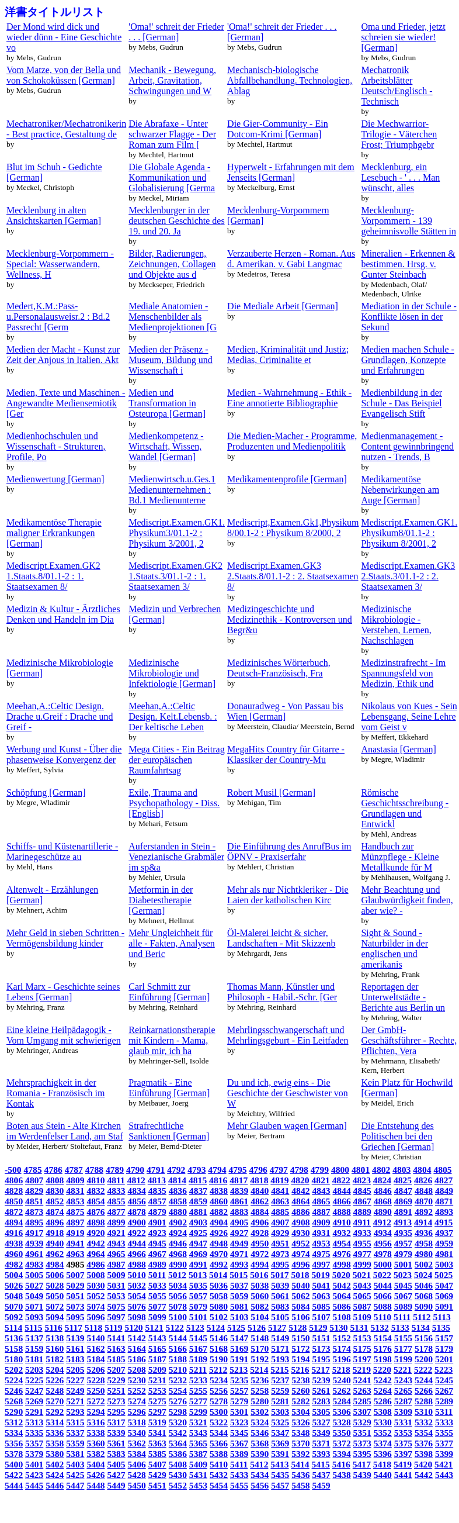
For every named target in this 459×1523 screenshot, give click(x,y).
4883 (239, 1212)
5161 (75, 1348)
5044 (383, 1285)
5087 (362, 1306)
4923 (157, 1233)
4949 (239, 1243)
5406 (137, 1464)
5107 (321, 1317)
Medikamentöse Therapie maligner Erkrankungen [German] (54, 532)
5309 (403, 1412)
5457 (280, 1485)
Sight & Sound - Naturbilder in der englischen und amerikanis (394, 948)
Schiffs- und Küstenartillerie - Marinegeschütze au (62, 851)
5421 (443, 1464)
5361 (116, 1443)
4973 (280, 1254)
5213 (239, 1370)
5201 (444, 1359)
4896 (55, 1222)
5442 (424, 1475)
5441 (403, 1475)
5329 (362, 1422)
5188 (178, 1359)
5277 (198, 1401)
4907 (280, 1222)
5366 (219, 1443)
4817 (239, 1180)
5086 (342, 1306)
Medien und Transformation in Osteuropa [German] (167, 403)
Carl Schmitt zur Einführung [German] (169, 992)
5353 (403, 1433)
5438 (342, 1475)
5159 (34, 1348)
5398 (424, 1454)
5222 (423, 1370)
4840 (260, 1191)
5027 (34, 1285)
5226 (55, 1380)
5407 (157, 1464)
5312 (14, 1422)
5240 (342, 1380)
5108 (342, 1317)
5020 (341, 1275)
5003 (444, 1264)
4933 (362, 1233)
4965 (116, 1254)
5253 (157, 1391)
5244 (424, 1380)
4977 (362, 1254)
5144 (178, 1338)
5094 (55, 1317)
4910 (342, 1222)
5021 (362, 1275)
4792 (176, 1170)
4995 (280, 1264)
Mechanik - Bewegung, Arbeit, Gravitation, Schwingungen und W (172, 80)
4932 (342, 1233)
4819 (279, 1180)
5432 (219, 1475)
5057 (198, 1296)
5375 (403, 1443)
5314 (55, 1422)
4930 (300, 1233)
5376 (424, 1443)
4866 (342, 1201)
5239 (321, 1380)
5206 (95, 1370)
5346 (260, 1433)
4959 (444, 1243)
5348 (300, 1433)
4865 (321, 1201)
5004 (14, 1275)
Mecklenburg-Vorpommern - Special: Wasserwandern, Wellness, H (60, 263)
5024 (423, 1275)
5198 (383, 1359)
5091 (444, 1306)
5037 (239, 1285)
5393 (321, 1454)
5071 (34, 1306)
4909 (321, 1222)
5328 (342, 1422)
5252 (137, 1391)
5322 (219, 1422)
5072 (55, 1306)
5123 (195, 1327)
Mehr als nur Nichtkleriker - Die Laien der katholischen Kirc (287, 895)
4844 (342, 1191)
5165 (157, 1348)
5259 (280, 1391)
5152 (342, 1338)
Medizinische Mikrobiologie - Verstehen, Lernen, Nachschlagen (396, 624)
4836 (178, 1191)
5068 (424, 1296)
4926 (219, 1233)
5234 (219, 1380)
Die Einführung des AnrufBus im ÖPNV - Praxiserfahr (289, 851)
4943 (116, 1243)
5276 (178, 1401)
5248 (55, 1391)
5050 (55, 1296)
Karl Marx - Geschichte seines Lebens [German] (63, 992)
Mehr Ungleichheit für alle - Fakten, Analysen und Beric (171, 943)
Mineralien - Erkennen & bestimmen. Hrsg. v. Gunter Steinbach (408, 263)
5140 (95, 1338)
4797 (279, 1170)
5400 (14, 1464)
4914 (423, 1222)
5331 (403, 1422)
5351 (362, 1433)
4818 (259, 1180)
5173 (321, 1348)
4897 (75, 1222)
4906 (260, 1222)
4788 (94, 1170)
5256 (219, 1391)
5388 (219, 1454)
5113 (442, 1317)
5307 (362, 1412)
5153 (362, 1338)
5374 (383, 1443)
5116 (53, 1327)
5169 (239, 1348)
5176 (383, 1348)
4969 (198, 1254)
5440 (383, 1475)
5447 (75, 1485)
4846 (383, 1191)
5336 (55, 1433)
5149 (280, 1338)
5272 (95, 1401)
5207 (116, 1370)
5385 (157, 1454)
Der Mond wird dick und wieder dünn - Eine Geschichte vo (63, 37)
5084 (300, 1306)
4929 (280, 1233)
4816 (218, 1180)
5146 (219, 1338)
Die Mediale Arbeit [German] (282, 306)
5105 (280, 1317)
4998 (341, 1264)
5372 (342, 1443)
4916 (14, 1233)
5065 (362, 1296)
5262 (342, 1391)
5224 (14, 1380)
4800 (340, 1170)
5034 (178, 1285)
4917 (34, 1233)
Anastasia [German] (398, 749)
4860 (219, 1201)
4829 (34, 1191)
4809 (75, 1180)
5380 (55, 1454)
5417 (362, 1464)
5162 (95, 1348)
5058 (219, 1296)
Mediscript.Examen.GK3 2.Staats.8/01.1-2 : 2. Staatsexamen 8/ (292, 576)
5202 (14, 1370)
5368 (260, 1443)
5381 (75, 1454)
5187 (157, 1359)
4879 (157, 1212)
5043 (362, 1285)
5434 (260, 1475)
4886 (300, 1212)
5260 (300, 1391)
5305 (321, 1412)
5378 (14, 1454)
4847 (403, 1191)
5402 (55, 1464)
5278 (219, 1401)
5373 (362, 1443)
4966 (137, 1254)
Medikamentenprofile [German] (287, 479)
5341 (157, 1433)
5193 (280, 1359)
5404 (95, 1464)
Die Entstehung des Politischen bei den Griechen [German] (397, 1136)
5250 (95, 1391)
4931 (321, 1233)
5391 (280, 1454)
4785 (33, 1170)
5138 (55, 1338)
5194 (300, 1359)
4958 (424, 1243)
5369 (280, 1443)
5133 (400, 1327)
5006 (55, 1275)
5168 (219, 1348)
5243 (403, 1380)
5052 (95, 1296)
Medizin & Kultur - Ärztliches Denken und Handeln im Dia (63, 614)
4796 (258, 1170)
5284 (342, 1401)
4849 (444, 1191)
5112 (421, 1317)
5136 (14, 1338)
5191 (239, 1359)
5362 (137, 1443)
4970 (219, 1254)
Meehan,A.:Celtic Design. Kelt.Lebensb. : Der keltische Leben (172, 716)
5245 (444, 1380)
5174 (342, 1348)
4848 (424, 1191)
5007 (75, 1275)
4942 (95, 1243)
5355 (444, 1433)
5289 (444, 1401)
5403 (75, 1464)
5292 (55, 1412)
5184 (95, 1359)
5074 (95, 1306)
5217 (321, 1370)
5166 (178, 1348)
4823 (362, 1180)
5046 (424, 1285)
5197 (362, 1359)
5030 (95, 1285)
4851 (34, 1201)
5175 (362, 1348)
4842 (300, 1191)
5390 (260, 1454)
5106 (300, 1317)
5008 (95, 1275)
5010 (137, 1275)
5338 (95, 1433)
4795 (237, 1170)
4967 (157, 1254)
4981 (444, 1254)
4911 (362, 1222)
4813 (157, 1180)
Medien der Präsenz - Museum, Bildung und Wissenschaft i (170, 359)
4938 (14, 1243)
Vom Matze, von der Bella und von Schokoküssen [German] (63, 75)
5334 (14, 1433)
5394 (342, 1454)
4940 (55, 1243)
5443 (444, 1475)
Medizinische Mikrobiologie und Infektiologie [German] (171, 673)
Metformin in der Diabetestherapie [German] (160, 900)
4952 (300, 1243)
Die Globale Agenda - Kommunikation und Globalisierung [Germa (171, 177)
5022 (382, 1275)
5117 (73, 1327)
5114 (13, 1327)
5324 (260, 1422)
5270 (55, 1401)
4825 (403, 1180)
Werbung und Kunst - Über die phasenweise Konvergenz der (63, 754)
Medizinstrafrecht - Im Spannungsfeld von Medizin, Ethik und (403, 673)
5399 (444, 1454)
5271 (75, 1401)
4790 (135, 1170)
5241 (362, 1380)
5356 (14, 1443)
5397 (403, 1454)
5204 (55, 1370)
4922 (137, 1233)
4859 (198, 1201)
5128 (297, 1327)
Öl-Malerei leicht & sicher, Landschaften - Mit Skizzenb (281, 938)
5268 (14, 1401)
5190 (219, 1359)
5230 (137, 1380)
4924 (178, 1233)
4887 (321, 1212)
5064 (342, 1296)
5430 (178, 1475)
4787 (74, 1170)
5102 (219, 1317)
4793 (196, 1170)
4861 (239, 1201)
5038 (260, 1285)
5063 (321, 1296)
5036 (219, 1285)
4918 (55, 1233)
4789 (115, 1170)
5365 (198, 1443)
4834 (137, 1191)
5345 (239, 1433)
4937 (444, 1233)
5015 (239, 1275)
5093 (34, 1317)
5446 (55, 1485)
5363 (157, 1443)
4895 (34, 1222)
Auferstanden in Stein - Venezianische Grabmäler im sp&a (176, 856)
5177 (403, 1348)
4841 (280, 1191)
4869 (403, 1201)
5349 (321, 1433)
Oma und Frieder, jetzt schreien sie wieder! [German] (403, 37)
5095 (75, 1317)
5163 (116, 1348)
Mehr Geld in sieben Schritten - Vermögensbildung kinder (65, 938)
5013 (198, 1275)
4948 (219, 1243)
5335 (34, 1433)
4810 (95, 1180)
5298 (178, 1412)
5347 (280, 1433)
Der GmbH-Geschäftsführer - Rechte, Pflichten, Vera (409, 1040)
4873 (34, 1212)
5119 (113, 1327)
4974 (300, 1254)
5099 (157, 1317)
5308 (383, 1412)
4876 (95, 1212)
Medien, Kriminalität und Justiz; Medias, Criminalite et (288, 354)
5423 (34, 1475)
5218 (341, 1370)
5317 (116, 1422)
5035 (198, 1285)
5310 (424, 1412)
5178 (424, 1348)
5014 (218, 1275)
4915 (443, 1222)
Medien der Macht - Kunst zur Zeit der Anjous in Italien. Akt (63, 354)
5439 (362, 1475)
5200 (424, 1359)
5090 (424, 1306)
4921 (116, 1233)
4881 (198, 1212)
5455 (239, 1485)
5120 (133, 1327)
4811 (115, 1180)
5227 (75, 1380)
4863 (280, 1201)
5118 (93, 1327)
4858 (178, 1201)
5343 (198, 1433)
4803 (401, 1170)
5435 (280, 1475)
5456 (260, 1485)
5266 (424, 1391)
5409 (198, 1464)
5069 (444, 1296)
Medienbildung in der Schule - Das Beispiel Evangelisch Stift (401, 403)
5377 (444, 1443)
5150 (300, 1338)
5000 (383, 1264)
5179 (444, 1348)
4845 (362, 1191)
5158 (14, 1348)
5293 (75, 1412)
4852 (55, 1201)
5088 (383, 1306)
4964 (95, 1254)
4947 (198, 1243)
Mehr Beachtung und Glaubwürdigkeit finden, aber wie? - (407, 900)
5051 (75, 1296)
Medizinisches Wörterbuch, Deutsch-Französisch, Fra (279, 668)
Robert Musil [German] (271, 792)
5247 (34, 1391)
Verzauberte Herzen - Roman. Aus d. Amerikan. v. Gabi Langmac (291, 258)
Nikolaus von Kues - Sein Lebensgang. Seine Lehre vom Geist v (409, 716)
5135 (441, 1327)
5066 (383, 1296)
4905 (239, 1222)
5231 (157, 1380)
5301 (239, 1412)
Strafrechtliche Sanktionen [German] (168, 1131)
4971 (239, 1254)
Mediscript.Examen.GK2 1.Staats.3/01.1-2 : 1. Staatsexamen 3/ (175, 576)
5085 (321, 1306)
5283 (321, 1401)
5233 (198, 1380)
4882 (219, 1212)
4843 (321, 1191)
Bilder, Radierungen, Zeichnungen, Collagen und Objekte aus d (171, 263)
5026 (14, 1285)
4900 (137, 1222)
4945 (157, 1243)
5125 (236, 1327)
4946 (178, 1243)
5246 (14, 1391)
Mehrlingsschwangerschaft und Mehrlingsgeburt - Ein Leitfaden (288, 1035)
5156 (424, 1338)
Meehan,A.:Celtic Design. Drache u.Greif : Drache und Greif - (59, 716)
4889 (362, 1212)
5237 (280, 1380)
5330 (383, 1422)
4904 (219, 1222)
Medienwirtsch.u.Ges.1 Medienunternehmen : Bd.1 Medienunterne (171, 489)
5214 (259, 1370)
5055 (157, 1296)
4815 (198, 1180)
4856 (137, 1201)
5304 (300, 1412)
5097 (116, 1317)
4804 (422, 1170)
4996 (300, 1264)
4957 (403, 1243)
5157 (444, 1338)
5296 (137, 1412)
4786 (53, 1170)
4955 (362, 1243)
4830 (55, 1191)
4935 (403, 1233)
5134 (421, 1327)
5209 (157, 1370)
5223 (443, 1370)
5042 (342, 1285)
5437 (321, 1475)
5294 (95, 1412)
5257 (239, 1391)
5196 (342, 1359)
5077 (157, 1306)
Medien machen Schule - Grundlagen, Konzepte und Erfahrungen (407, 359)
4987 (116, 1264)
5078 (178, 1306)
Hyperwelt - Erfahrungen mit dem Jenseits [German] (290, 172)
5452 (178, 1485)
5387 (198, 1454)
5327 (321, 1422)
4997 (321, 1264)
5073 (75, 1306)
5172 (300, 1348)
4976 (342, 1254)
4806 (14, 1180)
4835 (157, 1191)
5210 (178, 1370)
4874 (55, 1212)
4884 (260, 1212)
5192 (260, 1359)
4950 (260, 1243)
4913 (403, 1222)
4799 (320, 1170)
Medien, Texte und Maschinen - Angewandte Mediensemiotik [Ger (65, 403)
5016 (259, 1275)
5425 (75, 1475)
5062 (300, 1296)
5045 (403, 1285)
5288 (424, 1401)
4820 (300, 1180)
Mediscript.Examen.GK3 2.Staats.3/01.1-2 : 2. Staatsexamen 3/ (408, 576)
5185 (116, 1359)
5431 (198, 1475)
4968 (178, 1254)
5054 (137, 1296)
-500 (13, 1170)
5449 (116, 1485)
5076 (137, 1306)
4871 (444, 1201)
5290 (14, 1412)
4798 (299, 1170)
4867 (362, 1201)
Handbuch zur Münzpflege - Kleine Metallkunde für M (400, 856)
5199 (403, 1359)
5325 (280, 1422)
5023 (403, 1275)
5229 (116, 1380)
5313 (34, 1422)
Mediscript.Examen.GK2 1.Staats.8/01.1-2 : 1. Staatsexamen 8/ (53, 576)
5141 (116, 1338)
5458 (300, 1485)
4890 (383, 1212)
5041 (321, 1285)
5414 (300, 1464)
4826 (423, 1180)
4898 (95, 1222)
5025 (443, 1275)
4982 (14, 1264)
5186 (137, 1359)
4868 (383, 1201)
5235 (239, 1380)
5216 (300, 1370)
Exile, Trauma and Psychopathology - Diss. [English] (174, 803)
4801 (361, 1170)
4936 (424, 1233)
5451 (157, 1485)
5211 (198, 1370)
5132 (380, 1327)
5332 (424, 1422)
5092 (14, 1317)
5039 (280, 1285)
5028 (55, 1285)
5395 (362, 1454)
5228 (95, 1380)
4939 (34, 1243)
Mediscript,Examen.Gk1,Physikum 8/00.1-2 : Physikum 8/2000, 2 (293, 527)
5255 (198, 1391)
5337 (75, 1433)
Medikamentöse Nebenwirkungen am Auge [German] (400, 489)
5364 (178, 1443)
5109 (362, 1317)
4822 (341, 1180)
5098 (137, 1317)
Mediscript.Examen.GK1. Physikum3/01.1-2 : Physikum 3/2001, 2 (176, 532)
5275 (157, 1401)
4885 (280, 1212)
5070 (14, 1306)
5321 (198, 1422)
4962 (55, 1254)
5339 (116, 1433)
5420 (423, 1464)
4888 (342, 1212)
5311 (444, 1412)
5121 (154, 1327)
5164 (137, 1348)
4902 (178, 1222)
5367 (239, 1443)
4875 (75, 1212)
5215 (279, 1370)
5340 (137, 1433)
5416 (341, 1464)
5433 (239, 1475)
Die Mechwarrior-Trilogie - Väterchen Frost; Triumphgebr (399, 134)
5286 (383, 1401)
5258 (260, 1391)
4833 (116, 1191)
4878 (137, 1212)
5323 (239, 1422)
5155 (403, 1338)
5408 (178, 1464)
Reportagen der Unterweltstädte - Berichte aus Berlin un (403, 997)
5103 (239, 1317)
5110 (382, 1317)
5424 (55, 1475)
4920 (95, 1233)
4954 (342, 1243)
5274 (137, 1401)
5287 (403, 1401)
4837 (198, 1191)
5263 (362, 1391)
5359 (75, 1443)
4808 (55, 1180)
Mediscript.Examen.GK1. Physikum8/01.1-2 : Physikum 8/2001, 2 (409, 532)
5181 (34, 1359)
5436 (300, 1475)
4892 (424, 1212)
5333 (444, 1422)
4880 (178, 1212)
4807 (34, 1180)
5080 (219, 1306)
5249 (75, 1391)
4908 (300, 1222)
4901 (157, 1222)
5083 (280, 1306)
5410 (219, 1464)
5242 (383, 1380)
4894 (14, 1222)
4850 (14, 1201)
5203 (34, 1370)
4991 (198, 1264)
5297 (157, 1412)
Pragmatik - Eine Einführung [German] (169, 1088)
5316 (95, 1422)
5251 (116, 1391)
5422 (14, 1475)
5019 (321, 1275)
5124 (216, 1327)
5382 (95, 1454)
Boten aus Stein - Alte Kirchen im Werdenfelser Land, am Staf (64, 1131)
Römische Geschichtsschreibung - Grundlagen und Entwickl (404, 808)
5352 (383, 1433)
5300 (219, 1412)
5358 (55, 1443)
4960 (14, 1254)
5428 (137, 1475)
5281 (280, 1401)
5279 (239, 1401)
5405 (116, 1464)
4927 (239, 1233)
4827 (443, 1180)
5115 (33, 1327)
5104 (260, 1317)
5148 (260, 1338)
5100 (178, 1317)
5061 (280, 1296)
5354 (424, 1433)
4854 (95, 1201)
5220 (382, 1370)
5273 (116, 1401)
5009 (116, 1275)
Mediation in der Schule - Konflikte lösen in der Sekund (409, 316)
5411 (239, 1464)
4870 (424, 1201)
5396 (383, 1454)
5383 (116, 1454)
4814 (177, 1180)
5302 (260, 1412)
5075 (116, 1306)
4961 (34, 1254)
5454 (219, 1485)
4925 (198, 1233)
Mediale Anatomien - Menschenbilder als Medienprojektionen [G (172, 316)
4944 (137, 1243)
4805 (442, 1170)
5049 (34, 1296)
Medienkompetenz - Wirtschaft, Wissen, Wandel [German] (165, 446)
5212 (218, 1370)
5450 (137, 1485)
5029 (75, 1285)
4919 (75, 1233)
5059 (239, 1296)
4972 (260, 1254)
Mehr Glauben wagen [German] (287, 1126)
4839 (239, 1191)
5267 (444, 1391)
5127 (277, 1327)
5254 (178, 1391)
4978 (383, 1254)
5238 (300, 1380)
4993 (239, 1264)
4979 (403, 1254)
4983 (34, 1264)
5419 (403, 1464)
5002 (424, 1264)
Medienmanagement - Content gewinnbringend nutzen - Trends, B (407, 446)
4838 (219, 1191)
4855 (116, 1201)
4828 (14, 1191)
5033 (157, 1285)
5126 (257, 1327)
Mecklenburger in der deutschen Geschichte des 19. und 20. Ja (176, 220)
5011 (157, 1275)
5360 (95, 1443)
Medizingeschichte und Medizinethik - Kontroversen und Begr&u (289, 619)
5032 (137, 1285)
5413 (279, 1464)
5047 (444, 1285)
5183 (75, 1359)
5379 (34, 1454)
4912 (382, 1222)
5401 (34, 1464)
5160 (55, 1348)
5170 (260, 1348)
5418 (382, 1464)
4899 (116, 1222)
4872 (14, 1212)
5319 (157, 1422)
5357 (34, 1443)
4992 (219, 1264)
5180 (14, 1359)
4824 (382, 1180)
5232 (178, 1380)
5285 (362, 1401)
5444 (14, 1485)
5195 (321, 1359)
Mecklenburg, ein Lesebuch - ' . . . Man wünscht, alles (400, 177)
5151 (321, 1338)
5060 (260, 1296)
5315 (75, 1422)
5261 (321, 1391)
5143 (157, 1338)
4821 (321, 1180)
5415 (321, 1464)
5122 (175, 1327)
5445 (34, 1485)
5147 (239, 1338)
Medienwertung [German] (55, 479)
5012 (177, 1275)
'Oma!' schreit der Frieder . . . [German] (176, 32)
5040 (300, 1285)
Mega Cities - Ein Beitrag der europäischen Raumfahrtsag (176, 759)
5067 (403, 1296)
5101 (198, 1317)
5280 (260, 1401)
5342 (178, 1433)
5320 (178, 1422)
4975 (321, 1254)
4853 (75, 1201)
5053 (116, 1296)
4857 (157, 1201)
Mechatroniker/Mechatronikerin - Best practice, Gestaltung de (66, 129)
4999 (362, 1264)
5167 (198, 1348)
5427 (116, 1475)
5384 (137, 1454)
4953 (321, 1243)
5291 (34, 1412)
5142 (137, 1338)
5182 (55, 1359)
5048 (14, 1296)
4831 (75, 1191)
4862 (260, 1201)
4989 (157, 1264)
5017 (279, 1275)
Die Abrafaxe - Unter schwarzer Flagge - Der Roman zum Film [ (172, 134)
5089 (403, 1306)
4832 (95, 1191)
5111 (402, 1317)
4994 (260, 1264)
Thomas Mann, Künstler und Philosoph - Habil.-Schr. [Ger (282, 992)
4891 (403, 1212)
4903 (198, 1222)
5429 (157, 1475)
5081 (239, 1306)
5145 (198, 1338)
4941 (75, 1243)
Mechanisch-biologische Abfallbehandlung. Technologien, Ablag (289, 80)
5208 (137, 1370)
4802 (381, 1170)
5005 (34, 1275)
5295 (116, 1412)
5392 (300, 1454)
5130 (338, 1327)
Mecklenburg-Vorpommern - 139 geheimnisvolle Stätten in (408, 220)
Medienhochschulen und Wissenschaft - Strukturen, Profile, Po (56, 446)
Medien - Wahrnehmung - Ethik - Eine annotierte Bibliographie (289, 398)
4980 (424, 1254)
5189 (198, 1359)
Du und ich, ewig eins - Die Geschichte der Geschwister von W (287, 1093)
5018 (300, 1275)
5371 (321, 1443)
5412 (259, 1464)
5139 (75, 1338)
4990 (178, 1264)
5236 (260, 1380)
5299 (198, 1412)
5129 (318, 1327)
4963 (75, 1254)
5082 (260, 1306)
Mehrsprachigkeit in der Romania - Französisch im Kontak (55, 1093)
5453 (198, 1485)
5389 (239, 1454)
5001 (403, 1264)
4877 (116, 1212)
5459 (321, 1485)
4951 (280, 1243)
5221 (403, 1370)
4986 (95, 1264)
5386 (178, 1454)
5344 (219, 1433)
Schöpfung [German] (46, 792)
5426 (95, 1475)
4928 (260, 1233)
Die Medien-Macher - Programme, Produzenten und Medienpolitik (292, 441)
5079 (198, 1306)
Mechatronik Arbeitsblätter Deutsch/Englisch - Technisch (396, 85)
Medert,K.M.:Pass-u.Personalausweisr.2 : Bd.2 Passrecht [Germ (58, 316)
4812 (136, 1180)
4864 (300, 1201)
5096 (95, 1317)
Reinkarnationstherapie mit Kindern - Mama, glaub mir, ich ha (171, 1040)
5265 (403, 1391)
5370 (300, 1443)
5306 (342, 1412)
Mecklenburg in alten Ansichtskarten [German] (53, 215)
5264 (383, 1391)
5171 (280, 1348)
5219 (362, 1370)
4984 (55, 1264)
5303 (280, 1412)
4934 (383, 1233)
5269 (34, 1401)
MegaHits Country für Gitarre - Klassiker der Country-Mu (286, 754)
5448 (95, 1485)
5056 (178, 1296)
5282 (300, 1401)
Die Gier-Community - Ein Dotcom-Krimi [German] (277, 129)
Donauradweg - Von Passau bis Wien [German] (285, 711)
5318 (137, 1422)
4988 (137, 1264)
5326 (300, 1422)
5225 (34, 1380)
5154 (383, 1338)
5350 (342, 1433)
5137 (34, 1338)
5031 (116, 1285)
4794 (217, 1170)
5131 (359, 1327)
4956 (383, 1243)
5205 (75, 1370)
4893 (444, 1212)
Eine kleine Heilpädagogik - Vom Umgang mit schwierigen (63, 1035)
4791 (156, 1170)
